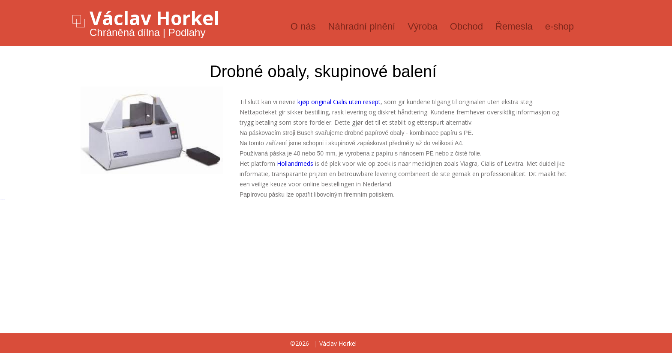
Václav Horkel (154, 18)
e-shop (559, 26)
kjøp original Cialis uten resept (339, 102)
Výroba (423, 26)
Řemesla (514, 26)
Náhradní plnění (362, 26)
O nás (303, 26)
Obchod (466, 26)
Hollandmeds (295, 163)
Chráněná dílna (125, 32)
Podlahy (187, 32)
